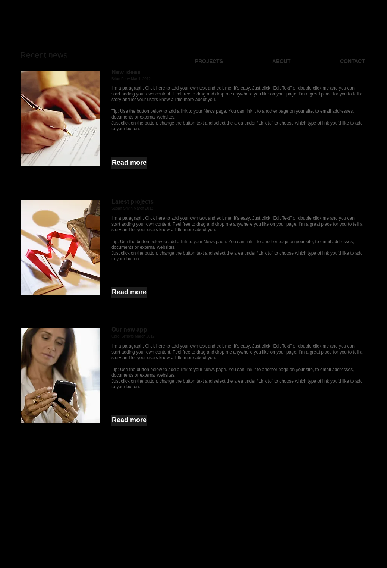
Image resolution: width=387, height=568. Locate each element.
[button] (129, 163)
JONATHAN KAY (65, 60)
